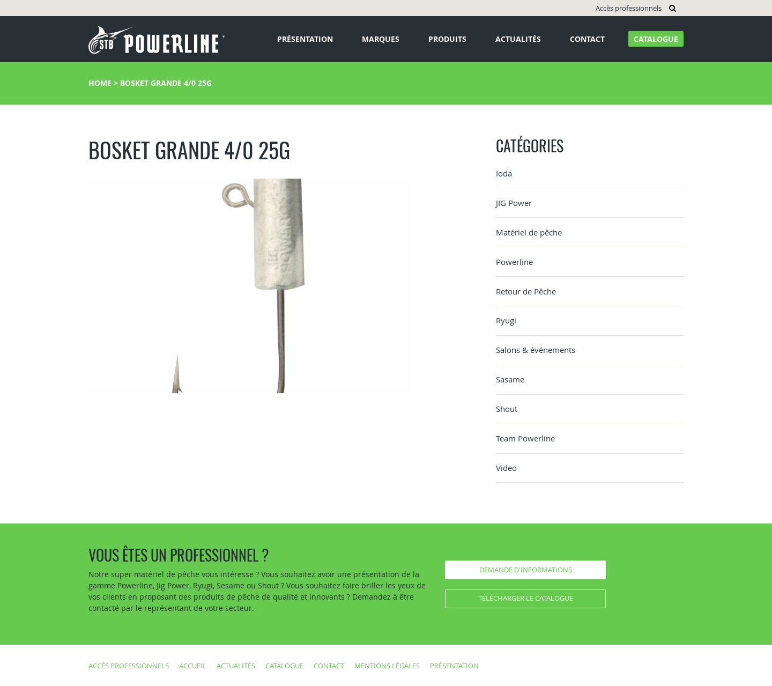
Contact (587, 39)
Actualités (518, 39)
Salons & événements (535, 349)
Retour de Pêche (526, 291)
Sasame (510, 379)
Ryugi (506, 320)
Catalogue (656, 39)
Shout (506, 408)
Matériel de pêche (529, 232)
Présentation (305, 39)
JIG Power (514, 202)
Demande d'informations (525, 569)
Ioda (504, 173)
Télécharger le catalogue (525, 598)
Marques (380, 39)
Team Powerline (525, 438)
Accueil (192, 665)
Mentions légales (387, 665)
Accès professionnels (629, 8)
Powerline (514, 261)
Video (506, 467)
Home (100, 83)
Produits (447, 39)
